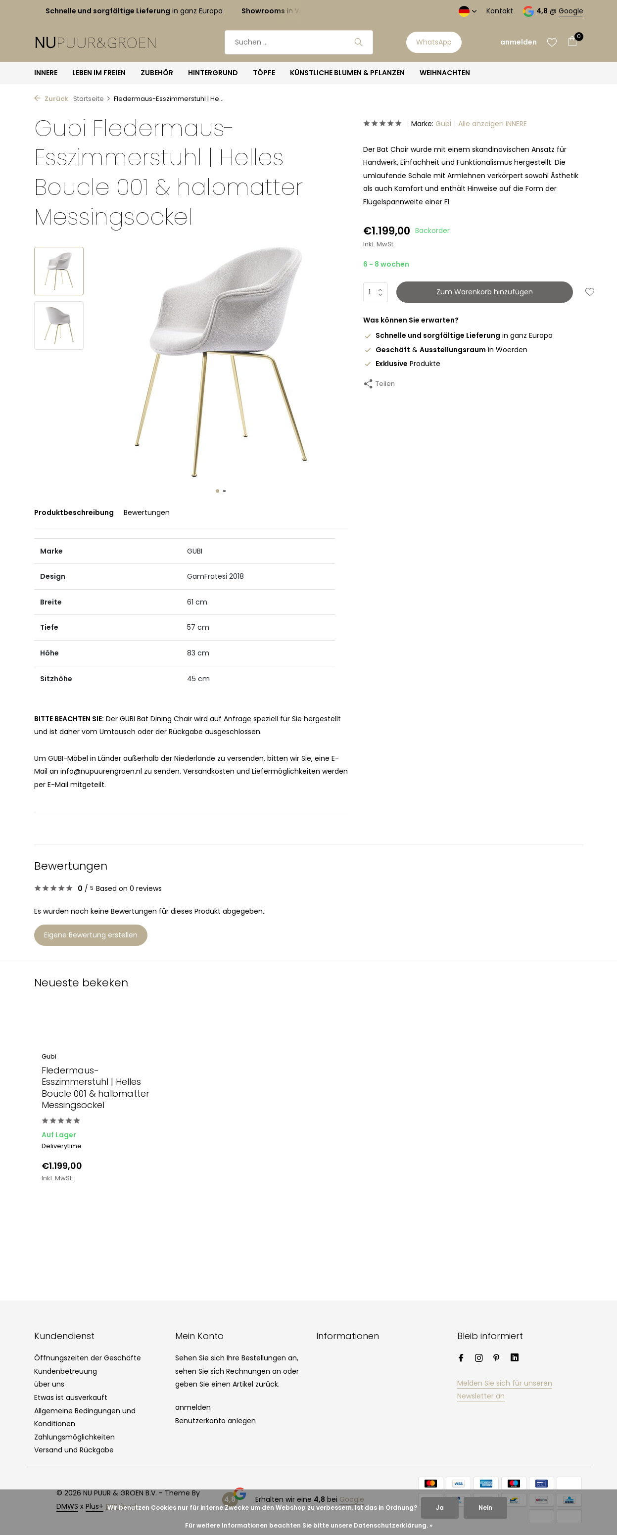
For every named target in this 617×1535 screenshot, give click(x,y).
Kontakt (499, 11)
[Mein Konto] (518, 42)
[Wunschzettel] (552, 42)
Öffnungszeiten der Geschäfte (87, 1358)
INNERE (45, 73)
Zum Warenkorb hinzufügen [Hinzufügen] (484, 292)
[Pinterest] (497, 1358)
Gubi (443, 124)
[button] (217, 491)
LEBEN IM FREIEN (99, 73)
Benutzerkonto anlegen (215, 1421)
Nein (485, 1507)
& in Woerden (445, 350)
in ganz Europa (458, 335)
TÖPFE (264, 73)
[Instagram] (479, 1358)
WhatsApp (434, 42)
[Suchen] (299, 42)
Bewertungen (147, 512)
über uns (49, 1384)
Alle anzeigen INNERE (492, 124)
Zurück (51, 98)
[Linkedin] (515, 1358)
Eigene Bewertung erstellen (91, 935)
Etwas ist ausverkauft (70, 1397)
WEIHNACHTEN (445, 73)
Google (571, 11)
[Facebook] (461, 1358)
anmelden (193, 1407)
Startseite (92, 98)
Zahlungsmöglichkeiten (74, 1437)
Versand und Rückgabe (74, 1450)
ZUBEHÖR (157, 73)
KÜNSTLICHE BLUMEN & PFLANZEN (347, 73)
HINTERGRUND (213, 73)
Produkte (401, 364)
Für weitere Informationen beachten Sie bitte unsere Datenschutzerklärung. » (308, 1525)
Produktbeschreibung (74, 512)
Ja (440, 1507)
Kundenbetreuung (65, 1371)
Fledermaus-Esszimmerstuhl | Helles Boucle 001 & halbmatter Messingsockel (95, 1088)
